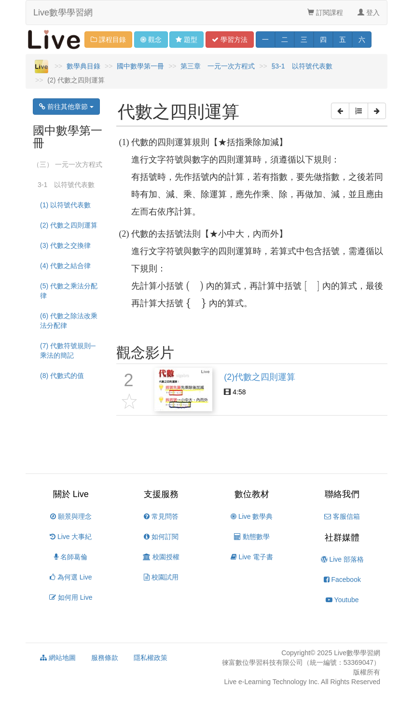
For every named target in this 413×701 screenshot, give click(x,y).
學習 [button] (230, 39)
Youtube (342, 600)
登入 (369, 12)
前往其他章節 (66, 106)
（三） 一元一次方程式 (67, 164)
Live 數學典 (252, 516)
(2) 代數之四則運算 (68, 225)
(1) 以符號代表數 (65, 205)
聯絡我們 (342, 494)
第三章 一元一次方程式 (217, 66)
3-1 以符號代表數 (66, 185)
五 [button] (342, 39)
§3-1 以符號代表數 (302, 66)
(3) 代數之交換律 (65, 245)
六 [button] (361, 39)
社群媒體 (342, 537)
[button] (340, 111)
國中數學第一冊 (140, 66)
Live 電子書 (252, 557)
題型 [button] (186, 39)
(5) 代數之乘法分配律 (68, 290)
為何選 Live (71, 577)
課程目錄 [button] (108, 39)
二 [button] (284, 39)
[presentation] (195, 287)
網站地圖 (58, 657)
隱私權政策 (150, 657)
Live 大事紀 (71, 536)
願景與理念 (71, 516)
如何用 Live (70, 597)
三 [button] (304, 39)
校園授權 (161, 557)
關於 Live (71, 494)
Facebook (342, 579)
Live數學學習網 (63, 12)
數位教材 (251, 494)
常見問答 (161, 516)
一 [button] (265, 39)
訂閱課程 (325, 12)
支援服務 (161, 494)
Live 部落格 (342, 559)
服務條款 (104, 657)
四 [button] (323, 39)
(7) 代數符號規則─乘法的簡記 (68, 350)
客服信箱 (342, 516)
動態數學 (252, 536)
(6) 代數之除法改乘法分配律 (68, 320)
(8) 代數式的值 (62, 375)
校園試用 (161, 577)
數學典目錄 (83, 66)
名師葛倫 (70, 557)
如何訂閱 (161, 536)
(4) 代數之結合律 (65, 266)
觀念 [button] (151, 39)
